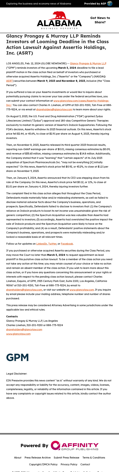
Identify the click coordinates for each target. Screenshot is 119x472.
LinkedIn (41, 243)
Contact (85, 464)
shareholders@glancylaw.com (54, 109)
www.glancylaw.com (82, 289)
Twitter (52, 243)
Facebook (67, 243)
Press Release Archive (37, 457)
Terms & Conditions (93, 457)
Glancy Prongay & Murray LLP (88, 63)
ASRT (9, 80)
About (17, 457)
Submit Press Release (66, 457)
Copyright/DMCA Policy (43, 464)
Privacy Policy (69, 464)
